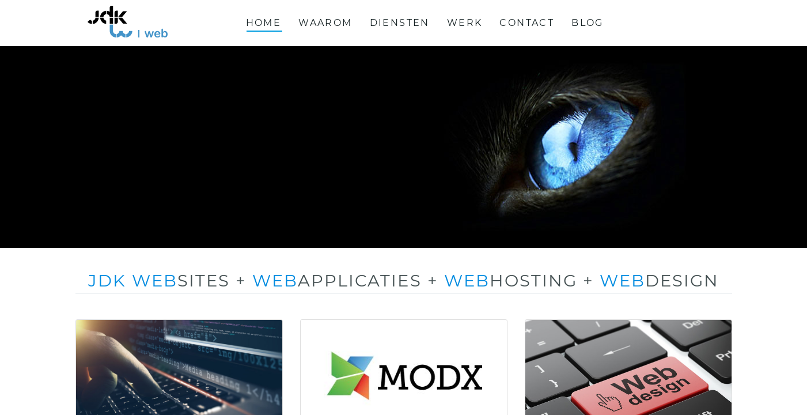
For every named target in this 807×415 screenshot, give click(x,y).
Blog (587, 22)
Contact (526, 22)
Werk (465, 22)
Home (264, 22)
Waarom (325, 22)
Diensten (400, 22)
